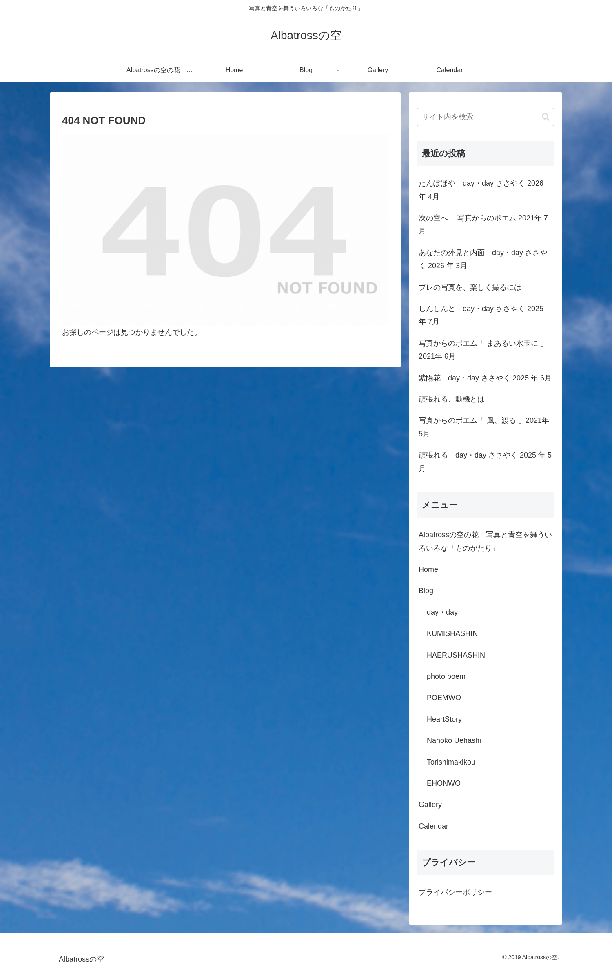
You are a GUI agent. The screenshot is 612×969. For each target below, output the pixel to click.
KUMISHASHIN (452, 633)
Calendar (433, 826)
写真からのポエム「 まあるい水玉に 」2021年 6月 (483, 349)
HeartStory (444, 719)
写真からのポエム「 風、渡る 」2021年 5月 (484, 427)
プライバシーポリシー (455, 892)
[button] (546, 117)
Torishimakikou (451, 762)
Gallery (430, 804)
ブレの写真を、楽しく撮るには (470, 287)
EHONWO (444, 783)
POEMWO (444, 697)
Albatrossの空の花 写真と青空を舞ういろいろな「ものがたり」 (485, 541)
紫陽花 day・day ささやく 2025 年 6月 (485, 378)
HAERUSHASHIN (456, 655)
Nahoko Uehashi (454, 740)
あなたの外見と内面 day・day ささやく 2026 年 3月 (483, 259)
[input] (485, 117)
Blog (426, 591)
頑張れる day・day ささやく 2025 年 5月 (485, 461)
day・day (442, 612)
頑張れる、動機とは (452, 399)
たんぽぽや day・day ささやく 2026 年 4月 (481, 189)
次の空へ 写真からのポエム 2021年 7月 (483, 224)
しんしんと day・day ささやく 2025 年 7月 (481, 315)
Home (428, 569)
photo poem (446, 676)
